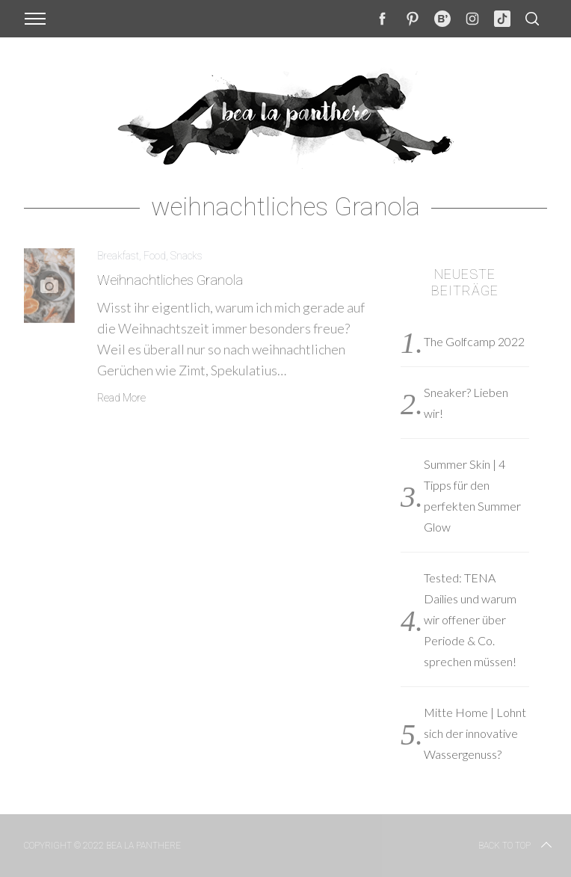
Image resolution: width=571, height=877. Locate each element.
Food (154, 256)
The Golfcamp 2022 (474, 341)
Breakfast (118, 256)
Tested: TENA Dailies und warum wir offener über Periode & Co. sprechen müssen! (470, 619)
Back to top (516, 845)
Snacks (186, 256)
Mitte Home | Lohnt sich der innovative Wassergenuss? (475, 733)
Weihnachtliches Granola (170, 280)
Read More (121, 398)
